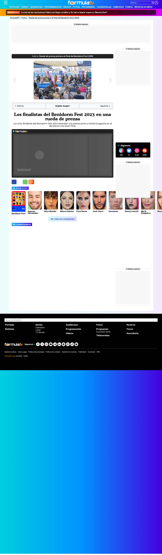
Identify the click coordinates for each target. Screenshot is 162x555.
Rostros (131, 324)
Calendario (40, 327)
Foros (129, 6)
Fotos (76, 6)
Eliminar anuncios (82, 24)
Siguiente (104, 105)
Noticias (14, 6)
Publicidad (82, 352)
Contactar (91, 352)
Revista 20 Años (143, 6)
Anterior (20, 105)
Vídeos (67, 6)
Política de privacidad (36, 352)
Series (24, 6)
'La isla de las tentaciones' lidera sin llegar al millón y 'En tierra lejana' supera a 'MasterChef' (57, 12)
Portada (9, 324)
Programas (88, 6)
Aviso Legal (22, 352)
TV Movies (40, 332)
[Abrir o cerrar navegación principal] (6, 2)
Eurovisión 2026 (103, 331)
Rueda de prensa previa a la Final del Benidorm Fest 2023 (54, 18)
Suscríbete (133, 333)
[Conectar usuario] (156, 3)
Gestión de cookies (69, 352)
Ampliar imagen (62, 105)
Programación (52, 6)
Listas (38, 330)
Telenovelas (104, 6)
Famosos (118, 6)
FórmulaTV (14, 18)
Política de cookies (53, 352)
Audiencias (36, 6)
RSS (98, 352)
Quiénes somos (10, 352)
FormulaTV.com (10, 356)
